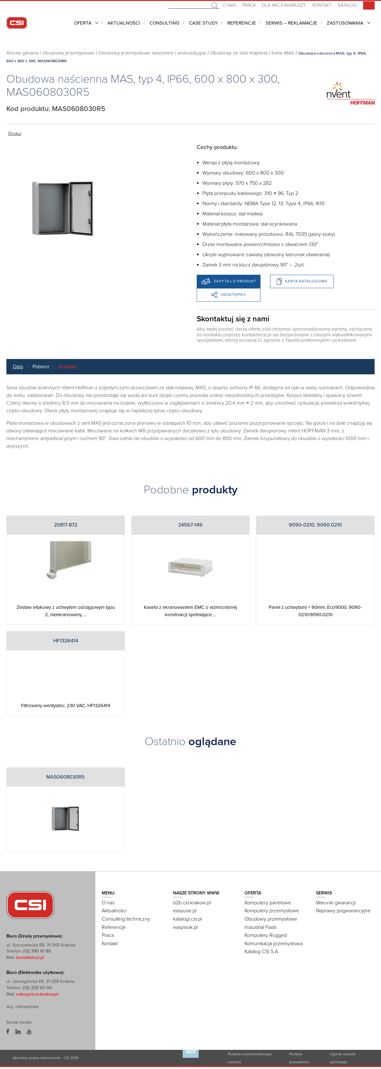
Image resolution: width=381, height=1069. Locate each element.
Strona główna (22, 53)
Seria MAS (282, 53)
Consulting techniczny (126, 919)
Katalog (347, 5)
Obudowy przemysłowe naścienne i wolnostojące (152, 53)
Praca (249, 5)
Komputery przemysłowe (272, 911)
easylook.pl (185, 927)
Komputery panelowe (268, 903)
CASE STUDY (203, 23)
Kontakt (322, 5)
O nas (229, 5)
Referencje (241, 23)
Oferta (83, 23)
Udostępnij (228, 295)
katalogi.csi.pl (187, 919)
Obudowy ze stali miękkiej (238, 53)
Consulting (165, 23)
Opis (18, 366)
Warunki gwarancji (335, 903)
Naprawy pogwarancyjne (343, 911)
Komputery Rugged (266, 935)
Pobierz (41, 366)
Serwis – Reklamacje (291, 23)
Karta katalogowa (302, 281)
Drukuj (14, 133)
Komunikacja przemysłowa (274, 943)
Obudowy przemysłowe (68, 53)
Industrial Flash (261, 927)
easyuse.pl (184, 911)
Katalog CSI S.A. (262, 951)
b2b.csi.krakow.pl (192, 903)
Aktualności (123, 23)
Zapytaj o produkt (228, 281)
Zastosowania (345, 23)
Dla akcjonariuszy (284, 5)
